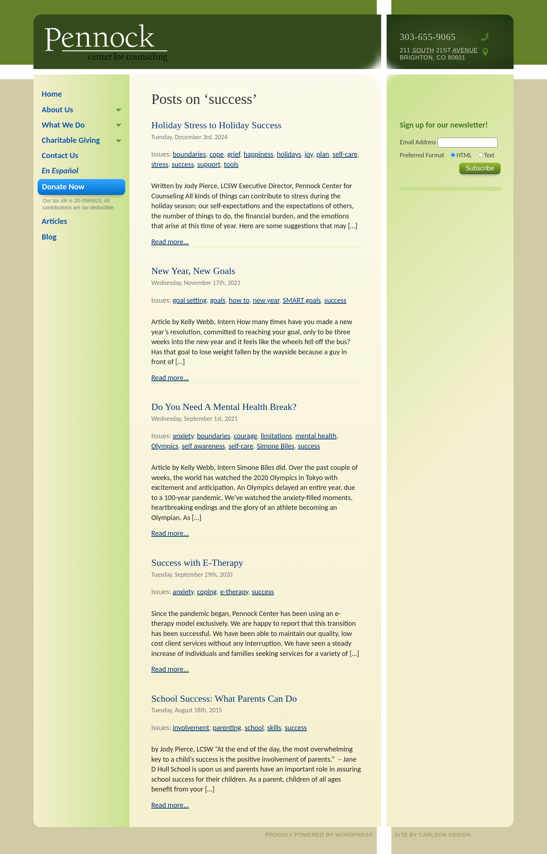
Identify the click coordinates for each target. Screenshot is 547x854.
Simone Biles (275, 446)
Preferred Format (422, 155)
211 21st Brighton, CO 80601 (439, 54)
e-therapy (234, 591)
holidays (289, 154)
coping (207, 591)
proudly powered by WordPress (319, 834)
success (183, 164)
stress (159, 164)
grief (233, 154)
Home (52, 94)
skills (274, 727)
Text (489, 155)
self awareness (203, 446)
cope (216, 154)
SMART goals (302, 300)
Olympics (164, 446)
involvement (191, 727)
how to (239, 300)
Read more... (170, 241)
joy (308, 154)
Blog (49, 237)
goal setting (190, 300)
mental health (315, 435)
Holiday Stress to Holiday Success (216, 125)
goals (217, 300)
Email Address (418, 142)
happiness (259, 154)
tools (231, 164)
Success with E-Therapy (197, 562)
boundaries (189, 154)
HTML (464, 155)
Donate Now (63, 187)
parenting (227, 727)
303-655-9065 (428, 37)
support (208, 164)
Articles (54, 221)
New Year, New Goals (193, 271)
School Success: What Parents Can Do (224, 698)
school (254, 727)
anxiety (183, 435)
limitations (276, 435)
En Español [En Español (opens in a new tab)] (60, 171)
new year (266, 300)
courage (245, 435)
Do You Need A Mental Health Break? (223, 407)
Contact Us (60, 155)
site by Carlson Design (433, 834)
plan (322, 154)
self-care (345, 154)
